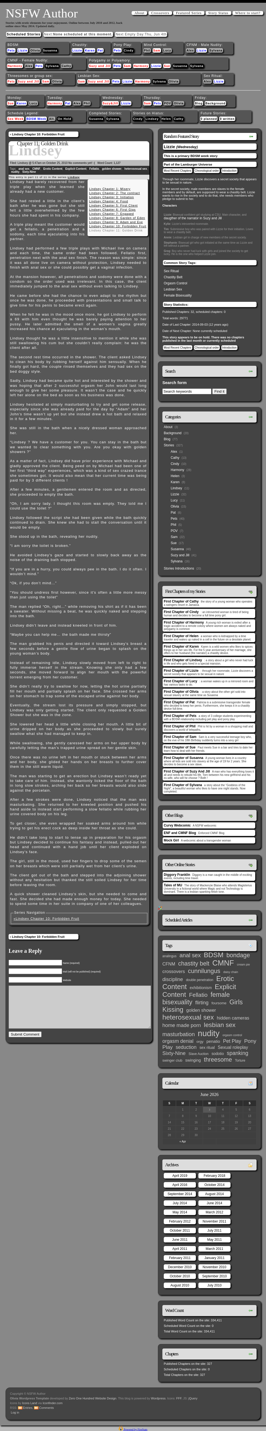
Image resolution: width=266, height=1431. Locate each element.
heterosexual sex (135, 168)
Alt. (52, 118)
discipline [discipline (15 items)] (172, 979)
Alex (190, 50)
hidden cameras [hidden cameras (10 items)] (233, 1017)
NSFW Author (42, 13)
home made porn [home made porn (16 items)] (181, 1025)
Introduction (229, 170)
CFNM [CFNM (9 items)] (168, 963)
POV (167, 103)
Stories (169, 445)
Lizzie (22, 50)
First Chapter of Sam (180, 737)
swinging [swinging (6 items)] (193, 1060)
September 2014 (180, 1194)
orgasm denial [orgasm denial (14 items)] (177, 1041)
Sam (156, 50)
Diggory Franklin (177, 875)
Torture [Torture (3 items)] (240, 1060)
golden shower (112, 168)
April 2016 (179, 1185)
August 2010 (179, 1285)
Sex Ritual (171, 271)
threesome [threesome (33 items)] (218, 1059)
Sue (167, 66)
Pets (11, 50)
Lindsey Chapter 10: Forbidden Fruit (38, 134)
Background (215, 103)
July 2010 (214, 1285)
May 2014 (180, 1212)
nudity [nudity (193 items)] (208, 1033)
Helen (166, 118)
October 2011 (180, 1230)
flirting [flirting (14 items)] (202, 1002)
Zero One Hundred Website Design (92, 1398)
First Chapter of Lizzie (181, 671)
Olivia (35, 50)
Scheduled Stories (23, 34)
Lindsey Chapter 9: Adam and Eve (116, 222)
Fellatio (94, 168)
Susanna (50, 50)
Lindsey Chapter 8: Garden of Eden (117, 218)
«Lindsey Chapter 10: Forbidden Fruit (46, 919)
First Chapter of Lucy (180, 681)
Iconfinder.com (53, 1403)
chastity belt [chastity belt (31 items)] (193, 963)
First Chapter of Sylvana (183, 785)
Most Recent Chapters (177, 170)
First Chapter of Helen (181, 636)
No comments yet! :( (81, 162)
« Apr (183, 1141)
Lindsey (152, 118)
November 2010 (214, 1267)
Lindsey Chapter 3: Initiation (111, 197)
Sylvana (215, 50)
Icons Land (29, 1403)
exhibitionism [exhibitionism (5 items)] (201, 988)
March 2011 (214, 1249)
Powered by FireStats (135, 1429)
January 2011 (214, 1258)
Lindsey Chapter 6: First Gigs (112, 209)
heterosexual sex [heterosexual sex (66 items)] (188, 1017)
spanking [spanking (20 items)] (237, 1053)
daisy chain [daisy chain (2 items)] (230, 972)
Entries (27, 1407)
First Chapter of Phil (180, 726)
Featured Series (188, 13)
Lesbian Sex (173, 289)
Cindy (129, 50)
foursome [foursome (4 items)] (218, 1003)
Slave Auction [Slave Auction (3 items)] (199, 1054)
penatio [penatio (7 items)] (213, 1041)
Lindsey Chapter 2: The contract (114, 193)
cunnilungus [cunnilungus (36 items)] (204, 970)
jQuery (192, 1398)
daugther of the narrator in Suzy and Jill (193, 218)
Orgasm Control (175, 283)
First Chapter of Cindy (181, 612)
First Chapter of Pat (179, 702)
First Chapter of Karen (181, 646)
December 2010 (179, 1267)
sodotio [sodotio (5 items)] (217, 1054)
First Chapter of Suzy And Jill (187, 771)
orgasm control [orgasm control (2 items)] (232, 1035)
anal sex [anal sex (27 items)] (190, 955)
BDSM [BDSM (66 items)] (213, 955)
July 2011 (214, 1230)
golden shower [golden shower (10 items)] (201, 1010)
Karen (90, 50)
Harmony (14, 66)
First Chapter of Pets (180, 716)
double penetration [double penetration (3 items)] (199, 980)
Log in (15, 1412)
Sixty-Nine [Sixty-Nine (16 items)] (174, 1053)
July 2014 (180, 1203)
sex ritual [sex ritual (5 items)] (207, 1048)
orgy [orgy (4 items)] (199, 1041)
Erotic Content (52, 168)
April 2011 (179, 1249)
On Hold (64, 118)
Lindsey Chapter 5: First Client (113, 205)
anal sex (24, 168)
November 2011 (214, 1221)
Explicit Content (75, 168)
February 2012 (180, 1221)
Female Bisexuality (178, 295)
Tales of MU (173, 885)
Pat (100, 50)
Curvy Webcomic (177, 825)
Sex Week (15, 118)
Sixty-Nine (29, 171)
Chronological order (207, 170)
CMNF (36, 168)
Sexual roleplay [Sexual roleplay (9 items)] (233, 1047)
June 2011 (180, 1240)
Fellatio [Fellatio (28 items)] (198, 995)
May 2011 (214, 1240)
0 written (227, 118)
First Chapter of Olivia (181, 692)
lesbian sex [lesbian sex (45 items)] (220, 1024)
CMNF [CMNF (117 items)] (223, 963)
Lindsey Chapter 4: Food (108, 201)
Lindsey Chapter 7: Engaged (111, 213)
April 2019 (179, 1176)
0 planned (209, 118)
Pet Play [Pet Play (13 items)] (232, 1041)
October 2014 (214, 1185)
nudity (15, 171)
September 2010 (214, 1276)
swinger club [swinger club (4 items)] (172, 1060)
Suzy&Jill (110, 103)
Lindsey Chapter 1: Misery (110, 189)
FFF (178, 1398)
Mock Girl (171, 840)
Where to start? (247, 13)
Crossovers (160, 13)
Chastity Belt (173, 277)
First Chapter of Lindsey (183, 660)
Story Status (218, 13)
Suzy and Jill (100, 66)
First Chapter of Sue (180, 747)
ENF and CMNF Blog (180, 833)
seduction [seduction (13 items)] (186, 1047)
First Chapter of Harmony (184, 622)
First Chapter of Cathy (181, 601)
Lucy (167, 50)
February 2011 (180, 1258)
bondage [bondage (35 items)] (238, 955)
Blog (199, 103)
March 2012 (214, 1212)
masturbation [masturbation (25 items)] (178, 1034)
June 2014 (214, 1203)
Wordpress (158, 1398)
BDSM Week (36, 118)
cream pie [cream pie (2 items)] (243, 964)
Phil (147, 50)
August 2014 (214, 1194)
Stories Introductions (179, 568)
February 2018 (214, 1176)
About (139, 13)
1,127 (117, 162)
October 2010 (180, 1276)
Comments (46, 1407)
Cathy (66, 66)
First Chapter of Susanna (183, 758)
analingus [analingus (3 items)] (169, 956)
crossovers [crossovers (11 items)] (173, 971)
